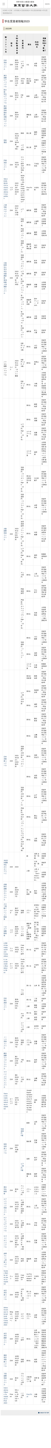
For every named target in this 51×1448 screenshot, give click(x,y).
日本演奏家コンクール (5, 761)
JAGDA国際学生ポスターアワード (6, 867)
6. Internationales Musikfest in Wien (6, 966)
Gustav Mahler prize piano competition (6, 1277)
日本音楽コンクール (5, 65)
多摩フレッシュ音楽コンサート (5, 1260)
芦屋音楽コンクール (5, 165)
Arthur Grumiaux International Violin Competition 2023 (6, 1316)
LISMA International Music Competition (6, 949)
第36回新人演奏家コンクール (5, 286)
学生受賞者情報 (36, 10)
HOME (5, 10)
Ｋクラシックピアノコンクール (5, 1224)
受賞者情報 (25, 10)
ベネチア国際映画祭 (5, 931)
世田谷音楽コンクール (5, 1148)
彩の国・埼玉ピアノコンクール (5, 96)
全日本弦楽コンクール (5, 1295)
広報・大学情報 (14, 10)
